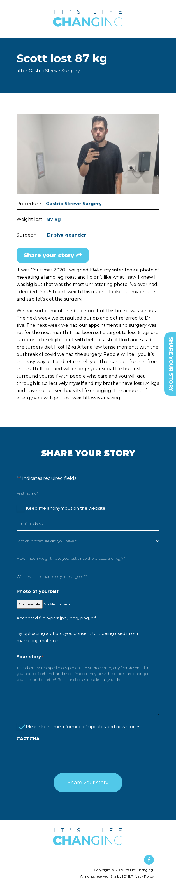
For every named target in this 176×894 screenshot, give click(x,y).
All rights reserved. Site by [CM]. (105, 876)
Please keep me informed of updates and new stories (83, 726)
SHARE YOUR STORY (171, 364)
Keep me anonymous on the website (65, 508)
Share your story (53, 255)
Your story (30, 656)
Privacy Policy (142, 876)
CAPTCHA (28, 739)
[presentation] (59, 756)
